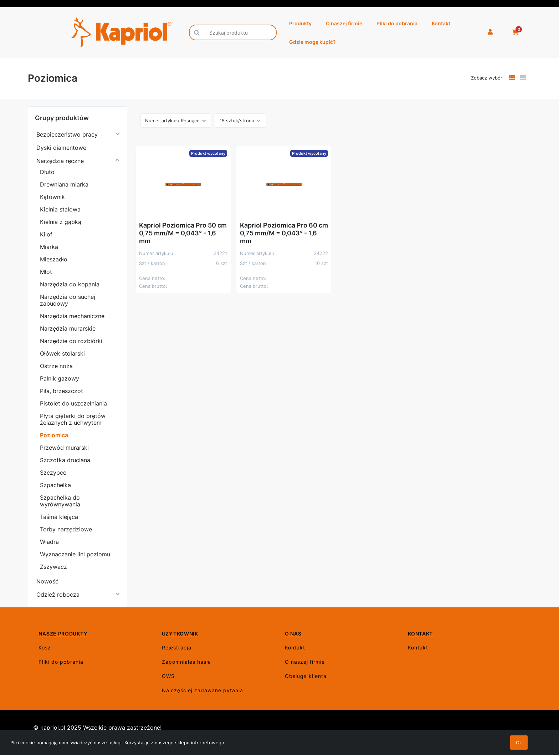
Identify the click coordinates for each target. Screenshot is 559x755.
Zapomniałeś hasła (186, 662)
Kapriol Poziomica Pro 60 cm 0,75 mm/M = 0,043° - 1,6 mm (284, 233)
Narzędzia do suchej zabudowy (67, 300)
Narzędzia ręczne (60, 160)
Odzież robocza (58, 594)
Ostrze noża (56, 365)
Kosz (45, 647)
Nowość (47, 581)
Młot (46, 271)
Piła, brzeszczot (61, 390)
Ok (519, 742)
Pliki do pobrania (396, 23)
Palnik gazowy (59, 378)
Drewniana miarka (64, 184)
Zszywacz (53, 566)
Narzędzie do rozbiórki (71, 341)
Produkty (300, 23)
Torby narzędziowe (66, 529)
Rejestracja (176, 647)
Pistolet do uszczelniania (73, 403)
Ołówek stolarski (62, 353)
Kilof (46, 234)
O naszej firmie (344, 23)
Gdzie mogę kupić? (312, 42)
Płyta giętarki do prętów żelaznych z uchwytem (73, 419)
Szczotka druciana (65, 460)
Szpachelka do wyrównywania (60, 501)
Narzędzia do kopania (69, 284)
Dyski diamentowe (61, 147)
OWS (168, 676)
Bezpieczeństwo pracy (67, 134)
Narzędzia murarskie (68, 328)
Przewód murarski (64, 447)
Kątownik (52, 196)
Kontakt (441, 23)
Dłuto (47, 171)
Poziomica (54, 435)
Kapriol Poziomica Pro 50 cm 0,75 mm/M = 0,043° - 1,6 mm (183, 233)
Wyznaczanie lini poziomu (75, 554)
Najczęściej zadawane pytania (202, 690)
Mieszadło (53, 259)
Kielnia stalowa (60, 209)
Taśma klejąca (59, 516)
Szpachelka (55, 485)
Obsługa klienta (306, 676)
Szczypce (53, 472)
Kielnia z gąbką (60, 221)
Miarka (49, 246)
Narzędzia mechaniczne (72, 316)
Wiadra (49, 541)
